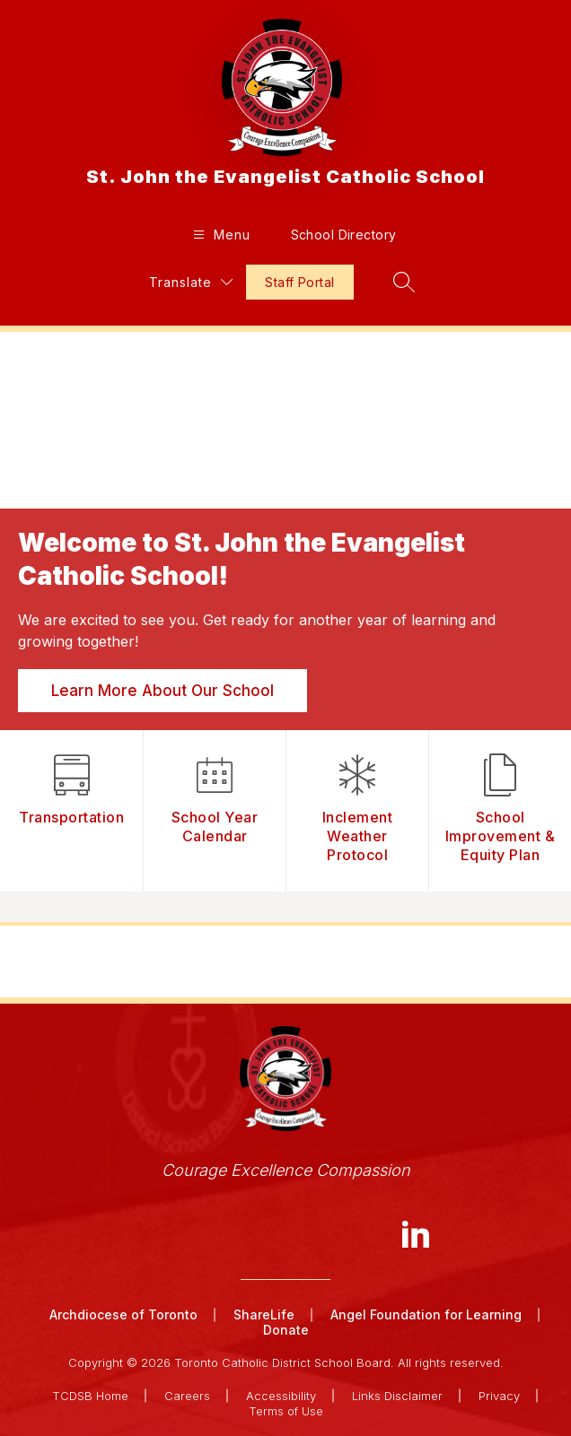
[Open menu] (219, 234)
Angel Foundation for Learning (426, 1314)
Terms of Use (286, 1411)
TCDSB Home (90, 1395)
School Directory (344, 234)
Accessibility (281, 1395)
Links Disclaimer (397, 1395)
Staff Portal (299, 282)
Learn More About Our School (162, 691)
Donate (286, 1329)
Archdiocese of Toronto (123, 1314)
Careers (187, 1395)
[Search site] (404, 281)
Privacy (499, 1395)
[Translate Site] (191, 282)
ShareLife (263, 1314)
